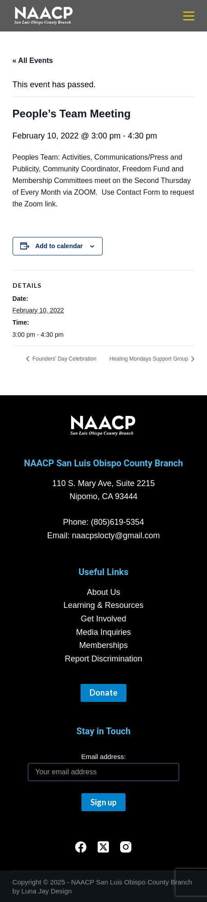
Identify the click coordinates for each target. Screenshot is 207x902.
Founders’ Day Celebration (64, 359)
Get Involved (103, 618)
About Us (103, 592)
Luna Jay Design (47, 891)
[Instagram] (125, 847)
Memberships (103, 645)
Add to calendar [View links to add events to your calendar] (59, 246)
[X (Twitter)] (103, 847)
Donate (103, 692)
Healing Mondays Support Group (149, 359)
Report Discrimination (103, 658)
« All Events (33, 60)
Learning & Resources (103, 605)
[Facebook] (80, 847)
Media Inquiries (103, 632)
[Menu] (188, 16)
